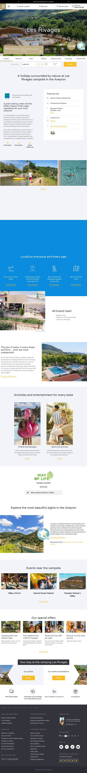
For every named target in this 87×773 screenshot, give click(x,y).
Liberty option (34, 757)
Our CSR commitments (7, 743)
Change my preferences (37, 759)
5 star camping (5, 720)
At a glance (6, 58)
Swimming (43, 58)
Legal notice (33, 749)
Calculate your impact (36, 738)
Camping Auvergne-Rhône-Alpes (39, 720)
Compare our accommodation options (12, 738)
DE (75, 736)
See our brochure (6, 736)
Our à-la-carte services (7, 749)
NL (62, 736)
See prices (70, 64)
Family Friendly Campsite (8, 718)
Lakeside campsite (6, 723)
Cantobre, (77, 542)
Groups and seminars (7, 746)
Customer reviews (80, 58)
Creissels (52, 544)
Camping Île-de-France (36, 723)
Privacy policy (34, 751)
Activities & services (56, 58)
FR (72, 736)
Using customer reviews (37, 754)
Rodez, (81, 542)
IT (78, 736)
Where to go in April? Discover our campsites (43, 1)
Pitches (31, 58)
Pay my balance (34, 743)
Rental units (19, 58)
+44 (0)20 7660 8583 (12, 759)
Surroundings (68, 58)
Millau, (65, 542)
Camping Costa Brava (36, 718)
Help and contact (35, 733)
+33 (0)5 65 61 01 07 (55, 118)
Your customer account (37, 736)
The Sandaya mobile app (37, 741)
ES (69, 736)
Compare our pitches (7, 741)
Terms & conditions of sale (37, 746)
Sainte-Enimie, (70, 542)
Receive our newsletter (7, 733)
